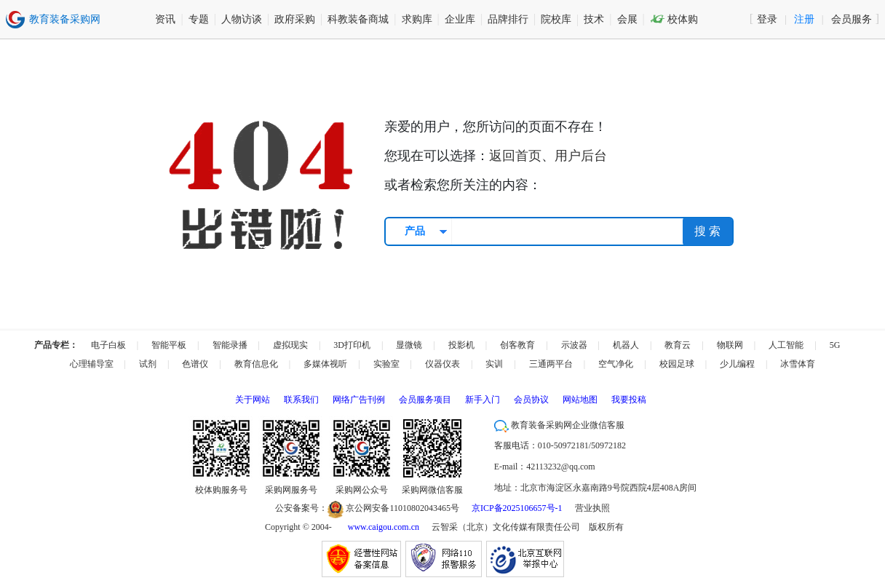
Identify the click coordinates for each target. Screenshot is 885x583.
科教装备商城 (358, 19)
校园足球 (676, 364)
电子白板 (108, 345)
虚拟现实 (290, 345)
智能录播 (230, 345)
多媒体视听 (325, 364)
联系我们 (301, 399)
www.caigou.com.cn (383, 527)
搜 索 (707, 231)
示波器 (574, 345)
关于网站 (252, 399)
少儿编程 (737, 364)
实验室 (386, 364)
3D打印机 (351, 345)
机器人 (626, 345)
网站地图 (580, 399)
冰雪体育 (797, 364)
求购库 (417, 19)
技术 (594, 19)
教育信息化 (256, 364)
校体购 (674, 19)
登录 (767, 19)
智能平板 (168, 345)
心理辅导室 (92, 364)
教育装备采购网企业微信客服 (559, 425)
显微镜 (409, 345)
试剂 (147, 364)
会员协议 (531, 399)
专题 (198, 19)
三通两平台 (551, 364)
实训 (494, 364)
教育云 (677, 345)
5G (835, 345)
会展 (627, 19)
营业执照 (592, 508)
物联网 (730, 345)
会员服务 (851, 19)
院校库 (556, 19)
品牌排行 (508, 19)
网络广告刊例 (359, 399)
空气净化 (615, 364)
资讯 (165, 19)
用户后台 (581, 155)
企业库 (460, 19)
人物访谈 (241, 19)
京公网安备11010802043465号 (393, 508)
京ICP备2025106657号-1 (517, 508)
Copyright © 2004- (298, 527)
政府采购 (294, 19)
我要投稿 (628, 399)
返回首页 (515, 155)
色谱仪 (195, 364)
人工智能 (786, 345)
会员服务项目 (425, 399)
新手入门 (482, 399)
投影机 (461, 345)
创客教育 (517, 345)
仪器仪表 (442, 364)
